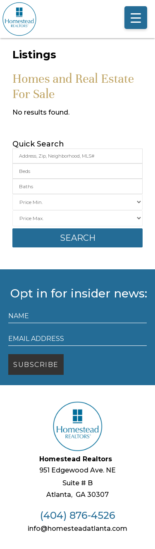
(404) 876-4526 (77, 515)
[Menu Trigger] (135, 17)
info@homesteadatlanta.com (77, 528)
